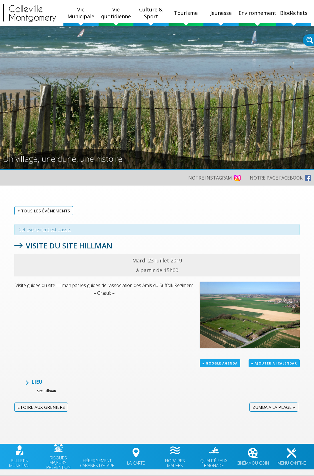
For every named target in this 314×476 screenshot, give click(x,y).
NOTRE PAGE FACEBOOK (276, 178)
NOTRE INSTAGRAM (210, 178)
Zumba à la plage (274, 407)
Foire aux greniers (41, 407)
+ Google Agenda (220, 363)
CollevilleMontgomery (32, 13)
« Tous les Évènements (43, 211)
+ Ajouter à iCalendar (274, 363)
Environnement (257, 12)
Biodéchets (293, 12)
